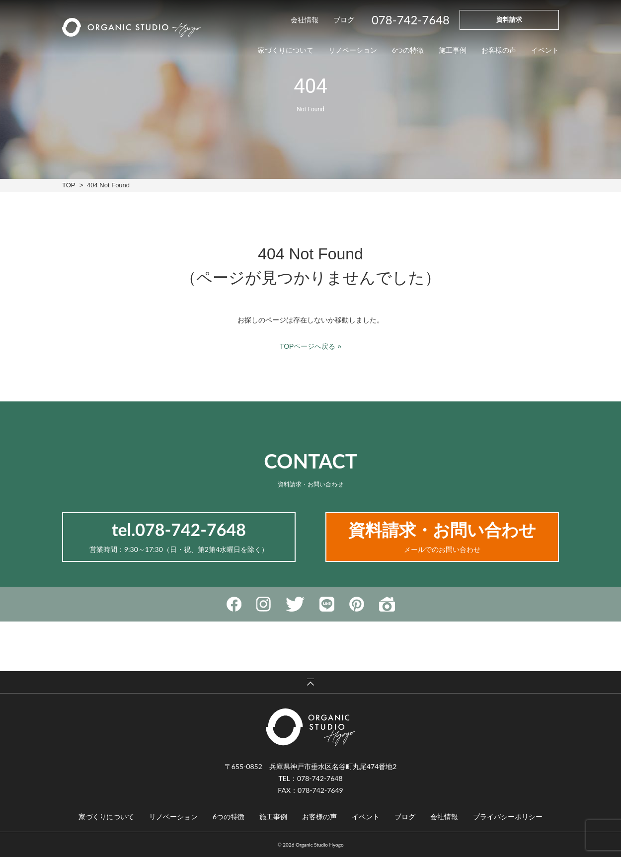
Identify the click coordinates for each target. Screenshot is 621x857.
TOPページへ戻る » (310, 346)
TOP (68, 185)
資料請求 (509, 19)
